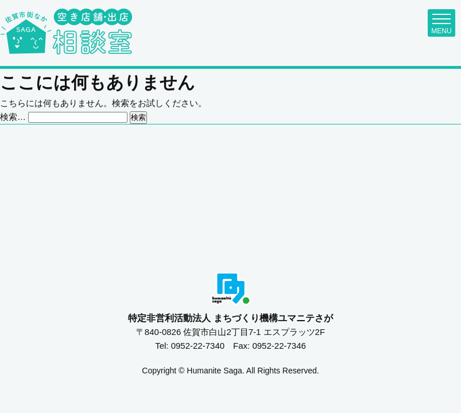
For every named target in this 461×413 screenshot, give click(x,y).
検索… (13, 117)
